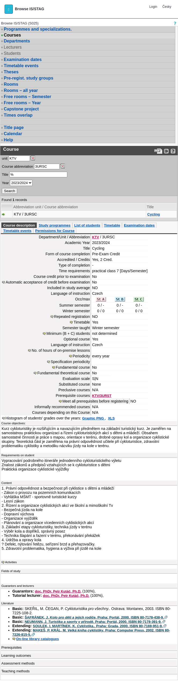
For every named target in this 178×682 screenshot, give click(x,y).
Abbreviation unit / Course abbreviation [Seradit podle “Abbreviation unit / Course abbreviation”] (45, 207)
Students (12, 53)
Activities (11, 562)
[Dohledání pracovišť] (33, 158)
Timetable (112, 225)
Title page (14, 127)
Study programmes (54, 225)
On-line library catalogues (37, 639)
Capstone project (21, 109)
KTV (95, 237)
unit (5, 158)
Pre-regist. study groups (28, 78)
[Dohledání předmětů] (62, 166)
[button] (9, 9)
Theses (11, 72)
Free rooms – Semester (27, 96)
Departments (17, 41)
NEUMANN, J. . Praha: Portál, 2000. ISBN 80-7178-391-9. (93, 622)
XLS (111, 418)
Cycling (153, 214)
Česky (166, 7)
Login (153, 7)
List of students (87, 225)
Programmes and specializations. (38, 29)
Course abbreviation (17, 166)
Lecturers (13, 47)
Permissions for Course (55, 231)
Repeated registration (72, 316)
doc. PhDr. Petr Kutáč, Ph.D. (58, 591)
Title (5, 175)
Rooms (11, 84)
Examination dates (23, 59)
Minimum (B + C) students (68, 333)
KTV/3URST (101, 396)
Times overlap (18, 115)
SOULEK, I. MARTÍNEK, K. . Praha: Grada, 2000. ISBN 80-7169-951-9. (98, 626)
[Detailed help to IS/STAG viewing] (173, 151)
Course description (19, 225)
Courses (12, 35)
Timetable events (21, 65)
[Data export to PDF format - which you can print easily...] (158, 151)
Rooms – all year (21, 90)
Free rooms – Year (22, 102)
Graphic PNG (93, 418)
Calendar (13, 133)
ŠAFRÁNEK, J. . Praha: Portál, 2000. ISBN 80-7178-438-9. (94, 617)
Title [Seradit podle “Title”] (150, 207)
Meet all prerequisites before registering (95, 401)
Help (8, 140)
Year (5, 183)
